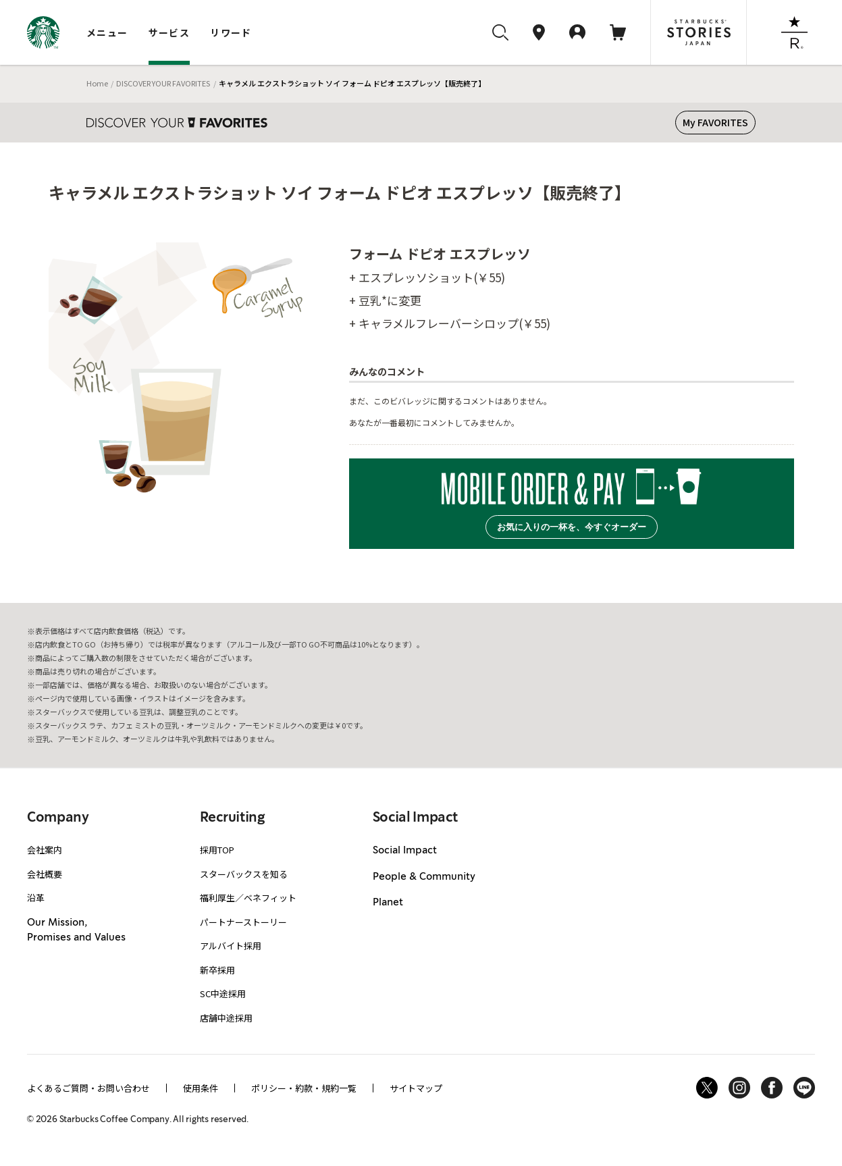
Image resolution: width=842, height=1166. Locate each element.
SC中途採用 (223, 993)
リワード (231, 32)
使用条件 (200, 1088)
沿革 (36, 897)
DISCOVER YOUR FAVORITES (163, 83)
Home (97, 83)
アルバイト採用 (230, 945)
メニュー (107, 32)
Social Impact (405, 850)
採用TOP (217, 849)
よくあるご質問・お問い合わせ (88, 1088)
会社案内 (44, 849)
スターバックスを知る (244, 874)
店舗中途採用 (226, 1017)
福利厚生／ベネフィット (248, 897)
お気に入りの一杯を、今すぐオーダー (571, 527)
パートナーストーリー (243, 922)
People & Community (424, 877)
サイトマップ (416, 1088)
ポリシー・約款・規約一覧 (304, 1088)
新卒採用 (217, 969)
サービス (169, 32)
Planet (388, 902)
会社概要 (44, 874)
